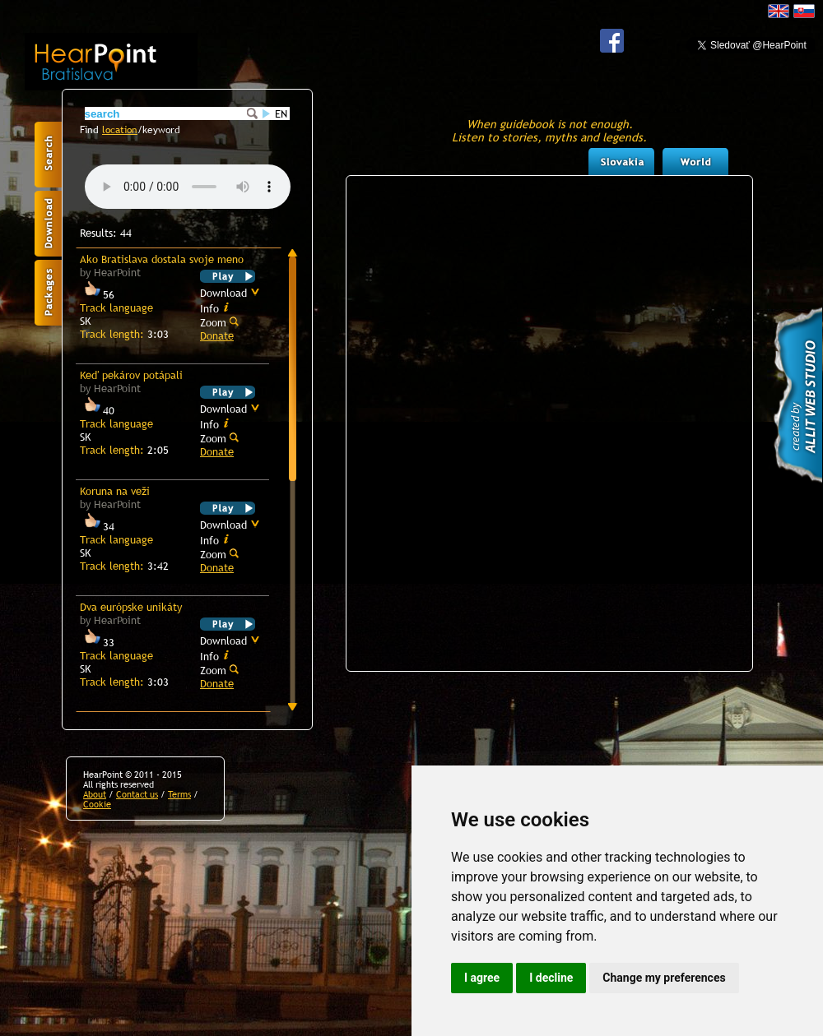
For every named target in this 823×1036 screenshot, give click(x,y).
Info (215, 307)
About (94, 794)
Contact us (137, 794)
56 (97, 294)
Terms (179, 794)
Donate (217, 335)
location (119, 130)
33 (97, 642)
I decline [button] (551, 977)
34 (97, 526)
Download (230, 292)
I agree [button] (482, 977)
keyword (161, 130)
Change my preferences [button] (663, 977)
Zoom (219, 322)
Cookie (97, 804)
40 (97, 410)
